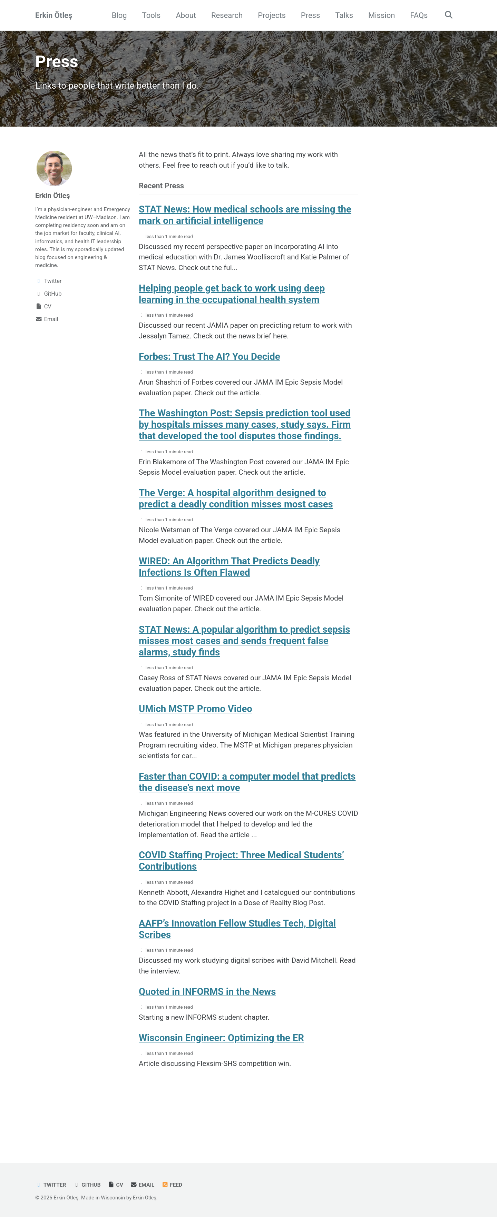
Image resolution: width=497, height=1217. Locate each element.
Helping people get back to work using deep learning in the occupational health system (232, 303)
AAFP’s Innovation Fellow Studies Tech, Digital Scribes (237, 973)
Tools (149, 15)
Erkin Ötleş (53, 15)
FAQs (416, 15)
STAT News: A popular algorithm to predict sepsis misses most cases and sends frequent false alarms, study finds (244, 662)
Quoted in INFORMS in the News (207, 1039)
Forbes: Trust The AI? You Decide (209, 368)
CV (119, 1184)
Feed (177, 1184)
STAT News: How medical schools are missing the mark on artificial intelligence (245, 221)
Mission (379, 15)
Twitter (51, 1184)
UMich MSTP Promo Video (195, 733)
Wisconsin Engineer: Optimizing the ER (221, 1086)
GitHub (89, 1184)
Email (146, 1184)
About (184, 15)
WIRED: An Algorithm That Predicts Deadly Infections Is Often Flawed (229, 586)
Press (308, 15)
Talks (342, 15)
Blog (117, 15)
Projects (269, 15)
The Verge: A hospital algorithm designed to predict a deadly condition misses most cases (236, 515)
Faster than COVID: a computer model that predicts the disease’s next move (247, 809)
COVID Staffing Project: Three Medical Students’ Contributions (241, 891)
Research (224, 15)
